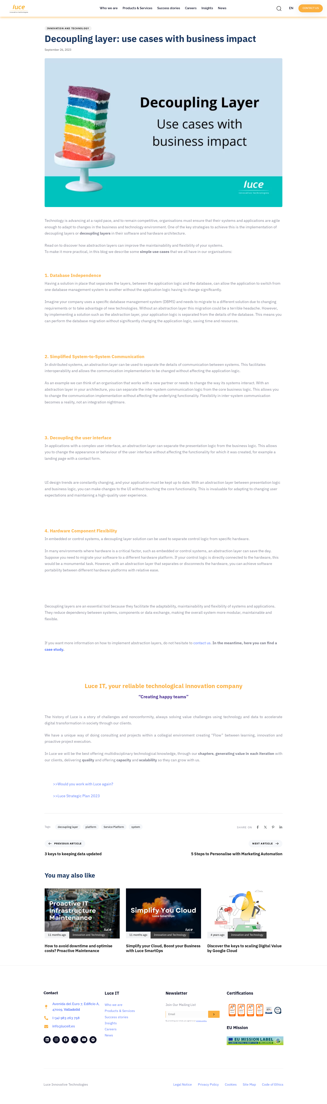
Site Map (249, 1084)
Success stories (168, 8)
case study (54, 649)
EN (291, 8)
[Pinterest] (273, 827)
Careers (190, 8)
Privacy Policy (208, 1084)
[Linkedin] (280, 827)
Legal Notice (182, 1084)
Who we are (109, 8)
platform (91, 827)
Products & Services (137, 8)
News (222, 8)
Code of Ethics (272, 1084)
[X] (265, 827)
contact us (201, 642)
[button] (280, 8)
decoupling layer (68, 827)
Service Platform (114, 827)
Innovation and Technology (68, 28)
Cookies (231, 1084)
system (135, 827)
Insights (207, 8)
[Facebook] (257, 827)
